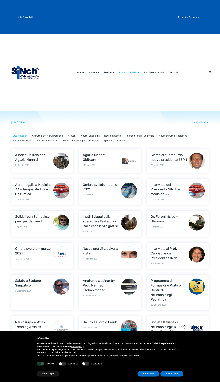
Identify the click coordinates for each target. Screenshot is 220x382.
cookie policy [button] (77, 346)
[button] (210, 72)
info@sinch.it (25, 17)
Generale (94, 140)
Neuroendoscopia (21, 140)
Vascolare (121, 140)
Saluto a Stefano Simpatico (28, 283)
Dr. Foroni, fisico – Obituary (164, 218)
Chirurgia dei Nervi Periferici (48, 135)
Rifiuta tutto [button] (148, 373)
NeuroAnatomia (112, 135)
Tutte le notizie (19, 135)
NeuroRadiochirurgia (46, 140)
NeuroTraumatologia (74, 140)
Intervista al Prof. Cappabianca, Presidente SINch (164, 253)
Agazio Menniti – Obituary (95, 157)
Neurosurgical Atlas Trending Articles (30, 324)
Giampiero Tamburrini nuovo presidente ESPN (169, 157)
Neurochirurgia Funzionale (139, 135)
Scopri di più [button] (48, 373)
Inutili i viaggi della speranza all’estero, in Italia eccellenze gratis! (100, 221)
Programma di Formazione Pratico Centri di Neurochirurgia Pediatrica (166, 290)
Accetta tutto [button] (171, 373)
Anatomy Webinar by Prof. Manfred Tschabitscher (99, 285)
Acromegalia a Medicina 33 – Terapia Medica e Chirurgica (33, 189)
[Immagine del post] (61, 161)
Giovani (72, 135)
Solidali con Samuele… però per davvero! (32, 218)
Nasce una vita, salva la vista (100, 251)
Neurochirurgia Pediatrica (173, 135)
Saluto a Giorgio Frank (100, 322)
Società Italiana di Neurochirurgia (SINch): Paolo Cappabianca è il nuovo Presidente (168, 329)
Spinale (108, 140)
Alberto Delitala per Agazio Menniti (30, 157)
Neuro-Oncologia (90, 135)
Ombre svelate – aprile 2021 (100, 187)
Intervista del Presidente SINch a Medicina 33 (165, 189)
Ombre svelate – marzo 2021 (33, 251)
